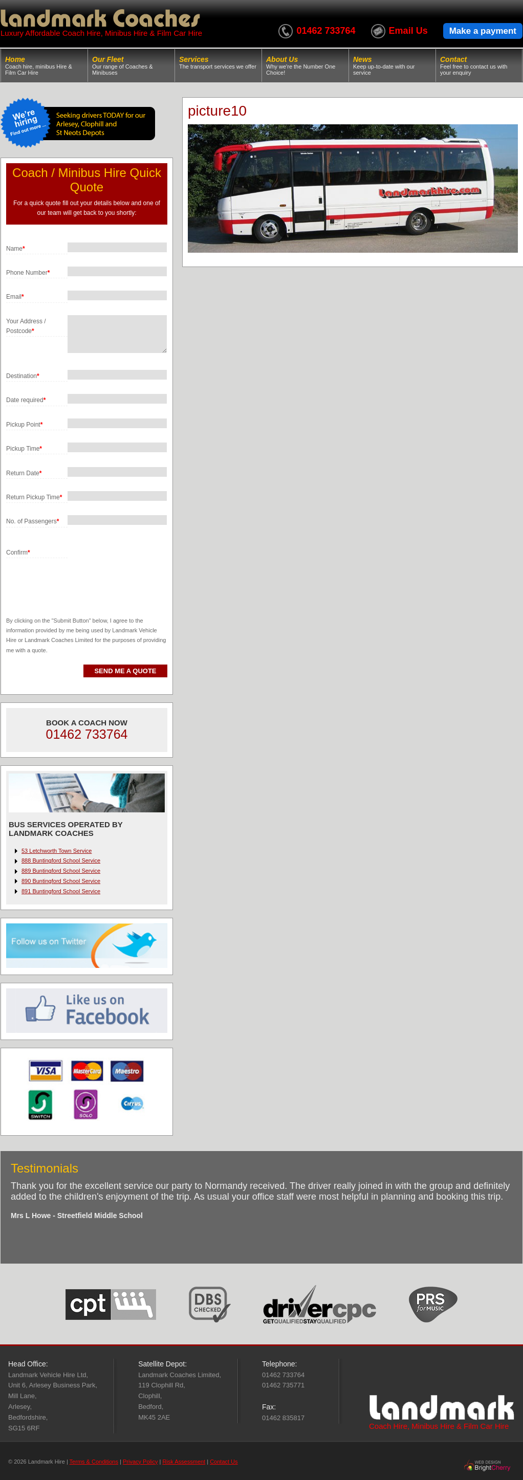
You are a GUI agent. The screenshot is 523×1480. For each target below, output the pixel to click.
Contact (479, 65)
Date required (26, 400)
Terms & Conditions (94, 1462)
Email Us (408, 31)
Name (15, 248)
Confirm (18, 552)
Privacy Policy (140, 1462)
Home (44, 65)
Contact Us (223, 1462)
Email (15, 296)
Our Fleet (131, 65)
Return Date (23, 473)
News (392, 65)
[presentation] (84, 578)
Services (218, 62)
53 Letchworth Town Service (56, 851)
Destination (22, 376)
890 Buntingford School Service (60, 881)
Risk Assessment (183, 1462)
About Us (305, 65)
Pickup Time (24, 448)
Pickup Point (24, 424)
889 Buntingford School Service (60, 871)
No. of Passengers (32, 521)
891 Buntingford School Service (60, 891)
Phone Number (28, 272)
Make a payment (482, 31)
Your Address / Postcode (26, 326)
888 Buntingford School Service (60, 860)
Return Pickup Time (34, 497)
